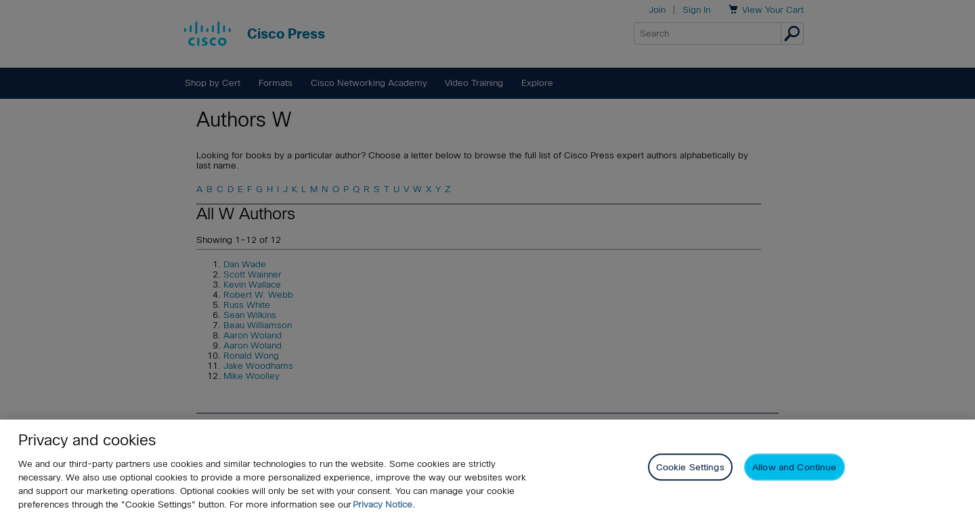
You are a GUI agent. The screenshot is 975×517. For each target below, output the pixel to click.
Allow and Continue (794, 468)
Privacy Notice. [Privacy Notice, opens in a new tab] (384, 504)
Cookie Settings (690, 468)
